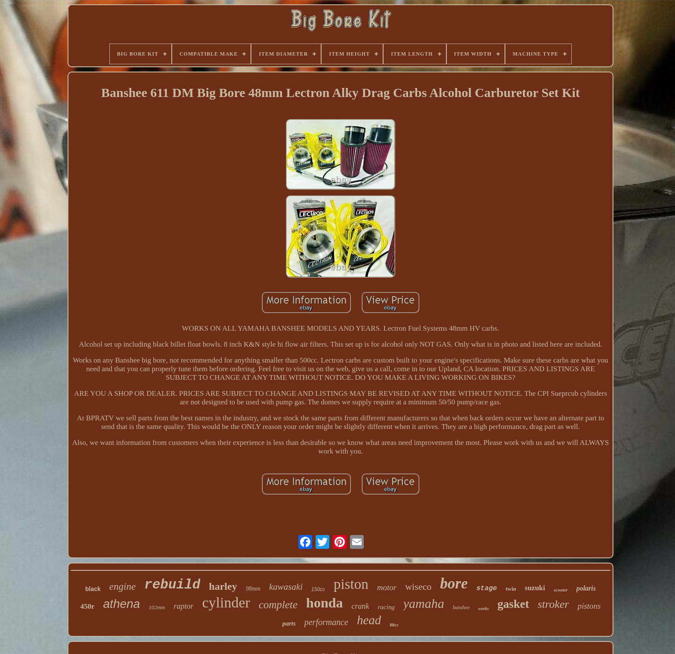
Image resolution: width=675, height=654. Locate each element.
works (483, 608)
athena (121, 603)
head (369, 620)
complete (278, 604)
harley (223, 586)
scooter (560, 589)
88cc (394, 624)
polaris (586, 588)
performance (326, 622)
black (93, 588)
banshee (461, 607)
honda (324, 602)
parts (289, 623)
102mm (157, 607)
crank (360, 606)
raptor (183, 606)
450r (87, 606)
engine (122, 586)
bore (454, 583)
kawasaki (286, 587)
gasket (513, 604)
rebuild (172, 584)
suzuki (535, 588)
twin (510, 588)
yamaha (423, 603)
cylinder (226, 602)
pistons (589, 605)
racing (386, 607)
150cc (318, 589)
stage (486, 588)
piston (351, 584)
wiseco (418, 586)
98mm (253, 588)
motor (386, 587)
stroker (553, 604)
